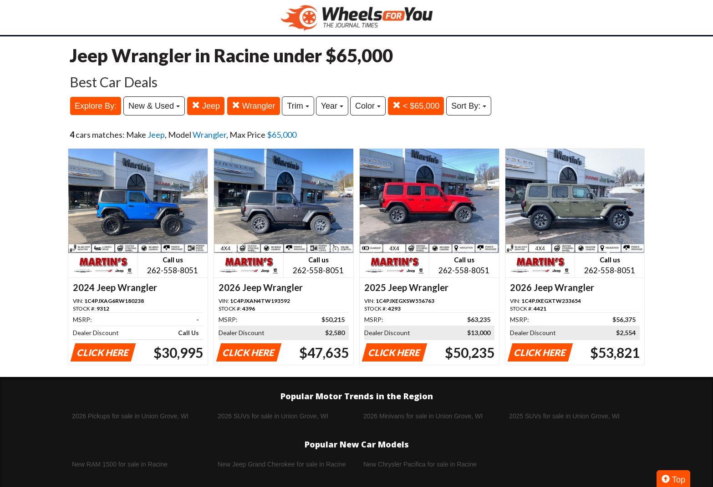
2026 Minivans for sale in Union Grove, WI (423, 416)
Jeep (206, 105)
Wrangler (253, 105)
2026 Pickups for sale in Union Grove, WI (130, 416)
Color (368, 105)
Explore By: (96, 105)
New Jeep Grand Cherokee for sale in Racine (282, 464)
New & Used (154, 105)
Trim (298, 105)
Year (332, 105)
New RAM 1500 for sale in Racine (120, 464)
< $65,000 (416, 105)
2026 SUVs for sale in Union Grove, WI (273, 416)
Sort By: (468, 105)
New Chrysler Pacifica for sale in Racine (420, 464)
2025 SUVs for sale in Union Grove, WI (564, 416)
